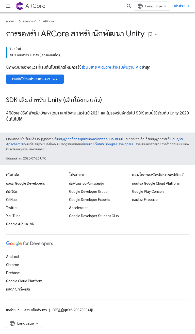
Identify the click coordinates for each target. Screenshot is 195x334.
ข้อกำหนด (13, 310)
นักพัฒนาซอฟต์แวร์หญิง (86, 183)
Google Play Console (148, 192)
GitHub (11, 200)
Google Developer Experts (89, 200)
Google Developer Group (88, 192)
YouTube (13, 216)
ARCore (35, 6)
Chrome (12, 265)
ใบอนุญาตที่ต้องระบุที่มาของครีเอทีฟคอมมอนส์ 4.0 (89, 139)
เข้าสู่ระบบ (181, 6)
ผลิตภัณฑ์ (29, 21)
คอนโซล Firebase (145, 200)
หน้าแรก (11, 21)
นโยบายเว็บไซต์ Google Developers (108, 144)
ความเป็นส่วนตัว (35, 310)
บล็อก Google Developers (25, 183)
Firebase (13, 273)
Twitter (12, 208)
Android (12, 257)
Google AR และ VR (20, 224)
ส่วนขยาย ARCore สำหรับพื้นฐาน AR (111, 67)
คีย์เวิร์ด (11, 192)
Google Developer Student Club (94, 216)
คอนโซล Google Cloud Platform (156, 183)
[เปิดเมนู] (8, 6)
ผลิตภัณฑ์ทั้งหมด (18, 289)
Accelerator (78, 208)
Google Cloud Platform (24, 281)
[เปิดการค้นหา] (129, 6)
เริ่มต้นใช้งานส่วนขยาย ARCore (35, 79)
